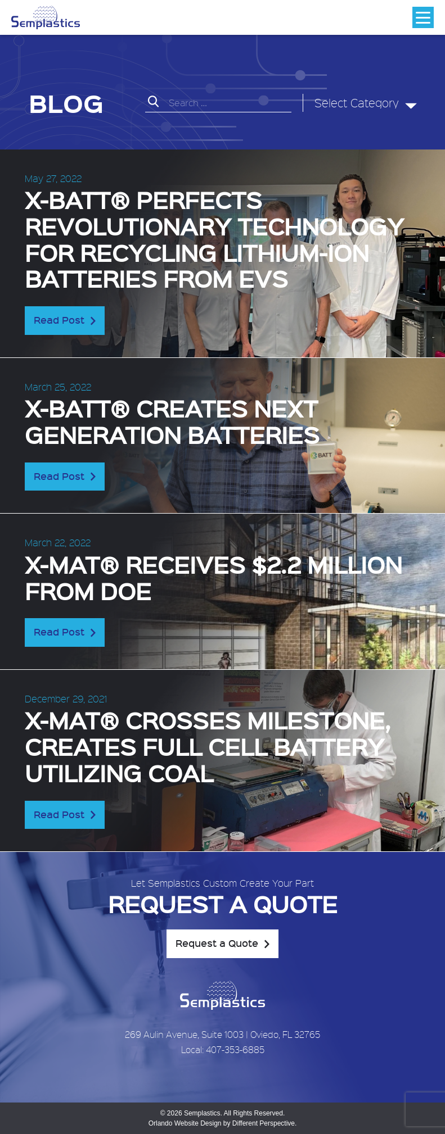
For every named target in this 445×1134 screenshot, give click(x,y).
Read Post (59, 319)
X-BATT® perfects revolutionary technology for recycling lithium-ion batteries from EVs (214, 238)
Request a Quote (217, 943)
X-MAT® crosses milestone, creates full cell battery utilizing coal (208, 746)
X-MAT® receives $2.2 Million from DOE (213, 577)
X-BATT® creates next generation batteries (172, 421)
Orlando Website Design (185, 1123)
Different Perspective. (264, 1123)
